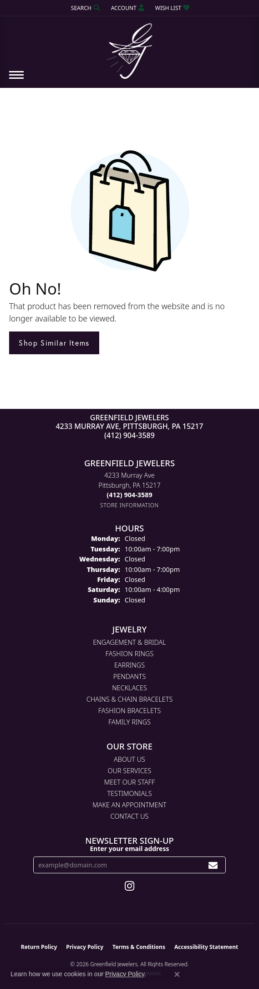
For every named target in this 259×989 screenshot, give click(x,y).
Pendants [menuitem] (129, 676)
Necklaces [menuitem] (129, 687)
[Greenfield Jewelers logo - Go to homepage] (129, 47)
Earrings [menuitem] (129, 665)
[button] (84, 8)
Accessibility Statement (206, 947)
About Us (129, 759)
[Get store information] (129, 505)
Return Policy (39, 947)
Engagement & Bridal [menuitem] (129, 642)
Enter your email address (129, 848)
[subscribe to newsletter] (213, 865)
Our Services (130, 770)
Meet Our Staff (129, 782)
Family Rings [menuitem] (129, 722)
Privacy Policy (84, 947)
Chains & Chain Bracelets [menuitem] (129, 699)
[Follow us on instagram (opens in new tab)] (129, 886)
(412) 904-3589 (129, 435)
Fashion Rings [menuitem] (130, 653)
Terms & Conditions (138, 947)
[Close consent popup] (177, 974)
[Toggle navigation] (16, 79)
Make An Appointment (129, 804)
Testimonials (129, 793)
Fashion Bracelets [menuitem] (129, 710)
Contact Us (130, 816)
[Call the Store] (129, 494)
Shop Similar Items (54, 342)
